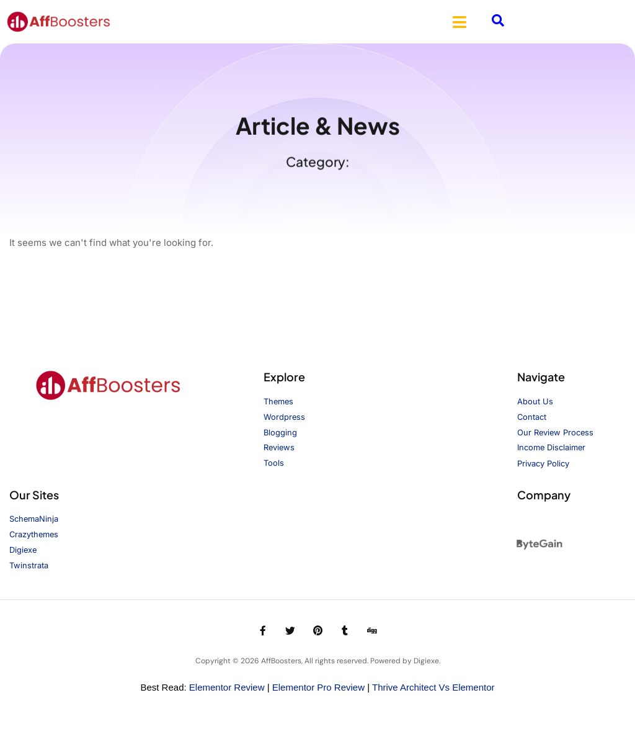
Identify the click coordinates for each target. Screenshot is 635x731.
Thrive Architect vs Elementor (433, 688)
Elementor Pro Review (318, 688)
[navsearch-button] (498, 21)
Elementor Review (227, 688)
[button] (459, 22)
